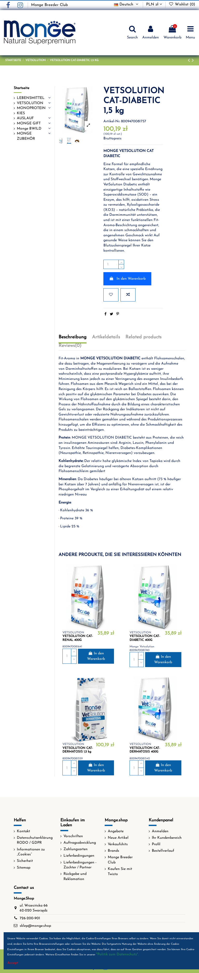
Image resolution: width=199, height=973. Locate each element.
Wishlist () (182, 4)
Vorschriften (73, 836)
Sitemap (23, 868)
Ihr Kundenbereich (167, 838)
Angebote (116, 831)
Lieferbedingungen (78, 856)
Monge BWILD (29, 129)
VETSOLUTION (30, 103)
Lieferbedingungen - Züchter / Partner (79, 865)
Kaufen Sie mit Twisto (120, 871)
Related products (143, 337)
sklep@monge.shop (35, 926)
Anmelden (160, 831)
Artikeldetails (106, 337)
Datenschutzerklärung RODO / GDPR (35, 840)
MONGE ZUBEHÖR (26, 136)
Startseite (21, 88)
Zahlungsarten (75, 849)
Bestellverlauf (163, 851)
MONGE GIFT (29, 123)
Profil (156, 844)
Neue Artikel (118, 838)
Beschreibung (73, 337)
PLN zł (154, 4)
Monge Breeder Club (49, 5)
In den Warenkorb (127, 279)
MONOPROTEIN (31, 108)
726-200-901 (30, 918)
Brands (113, 851)
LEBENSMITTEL (31, 98)
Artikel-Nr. (111, 121)
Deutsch (126, 4)
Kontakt (23, 831)
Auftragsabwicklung (79, 843)
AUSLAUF (25, 118)
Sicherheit (25, 861)
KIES (21, 113)
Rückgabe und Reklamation (75, 876)
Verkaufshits (118, 844)
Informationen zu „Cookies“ (31, 852)
